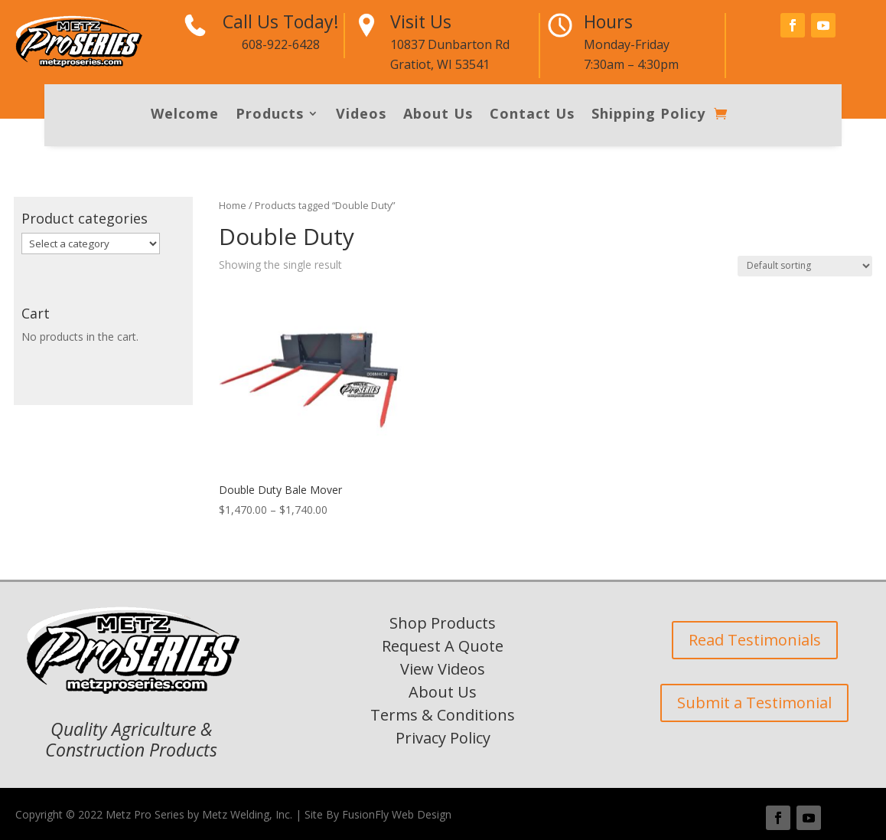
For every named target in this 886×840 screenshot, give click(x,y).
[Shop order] (805, 266)
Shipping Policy (648, 115)
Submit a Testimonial (754, 702)
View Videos (442, 669)
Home (232, 205)
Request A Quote (442, 646)
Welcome (185, 115)
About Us (438, 115)
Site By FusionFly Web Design (378, 814)
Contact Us (532, 115)
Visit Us (420, 21)
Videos (361, 115)
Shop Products (442, 623)
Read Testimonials (755, 639)
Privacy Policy (443, 737)
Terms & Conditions (442, 714)
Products (270, 115)
